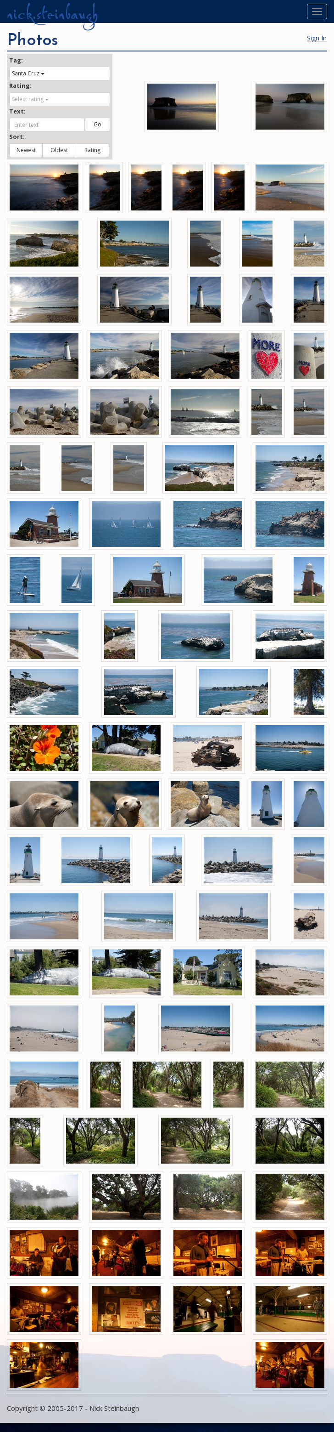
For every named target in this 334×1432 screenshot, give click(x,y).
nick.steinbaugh (52, 14)
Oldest (59, 150)
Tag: (16, 60)
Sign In (317, 38)
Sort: (17, 136)
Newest (26, 150)
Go (97, 124)
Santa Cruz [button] (28, 73)
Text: (17, 111)
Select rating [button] (30, 99)
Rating (92, 150)
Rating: (20, 85)
